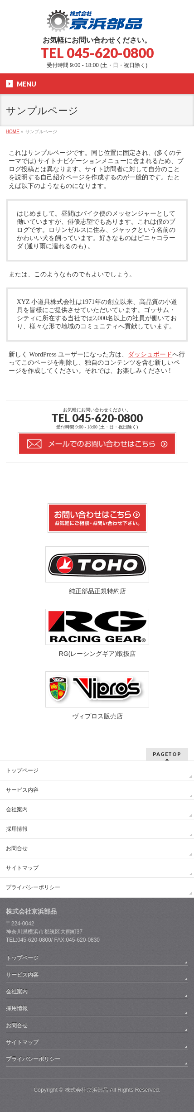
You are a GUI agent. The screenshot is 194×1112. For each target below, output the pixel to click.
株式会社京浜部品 (86, 1090)
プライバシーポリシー (33, 887)
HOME (12, 131)
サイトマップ (22, 868)
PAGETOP (167, 754)
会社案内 (17, 809)
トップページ (22, 770)
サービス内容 (22, 790)
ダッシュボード (150, 354)
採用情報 (17, 829)
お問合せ (17, 848)
